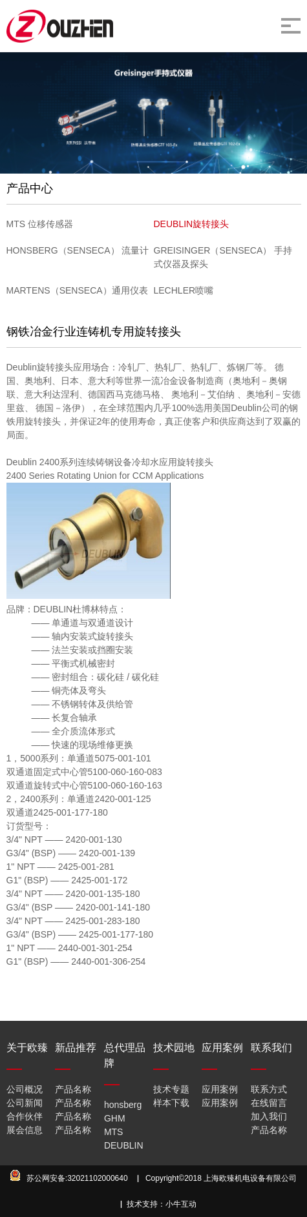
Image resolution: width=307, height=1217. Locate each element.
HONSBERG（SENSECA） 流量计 (77, 250)
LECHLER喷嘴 (184, 290)
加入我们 (269, 1116)
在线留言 (269, 1103)
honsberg (123, 1105)
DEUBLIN (123, 1145)
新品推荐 (75, 1047)
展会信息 (24, 1130)
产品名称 (73, 1089)
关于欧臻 (27, 1047)
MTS (113, 1132)
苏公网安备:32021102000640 (77, 1178)
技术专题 (171, 1089)
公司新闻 (24, 1103)
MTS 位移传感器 (39, 224)
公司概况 (24, 1089)
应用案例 (222, 1047)
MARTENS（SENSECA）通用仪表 (77, 290)
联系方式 (269, 1089)
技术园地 (174, 1047)
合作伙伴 (24, 1116)
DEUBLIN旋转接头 (191, 224)
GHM (114, 1118)
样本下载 (171, 1103)
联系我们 (271, 1047)
